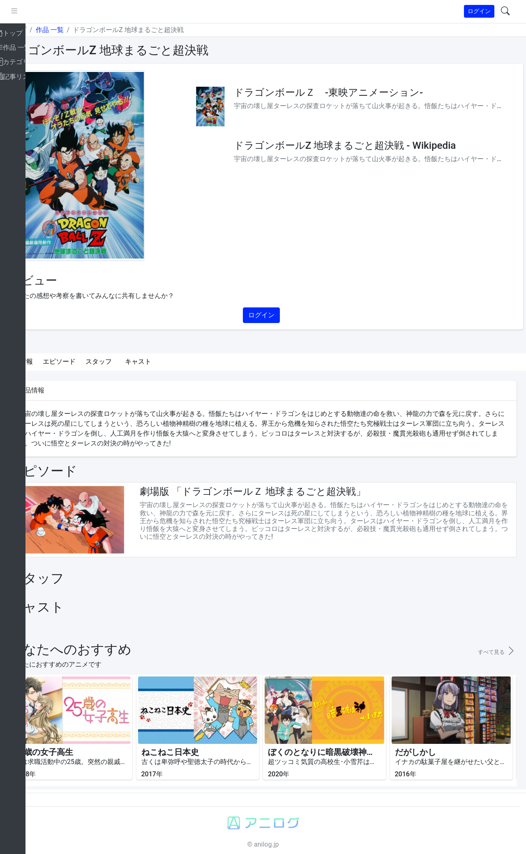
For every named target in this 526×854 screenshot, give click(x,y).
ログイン (479, 11)
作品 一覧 (80, 30)
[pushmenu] (44, 11)
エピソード (89, 361)
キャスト (168, 361)
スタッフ (129, 361)
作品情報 (50, 361)
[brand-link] (15, 11)
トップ (47, 30)
